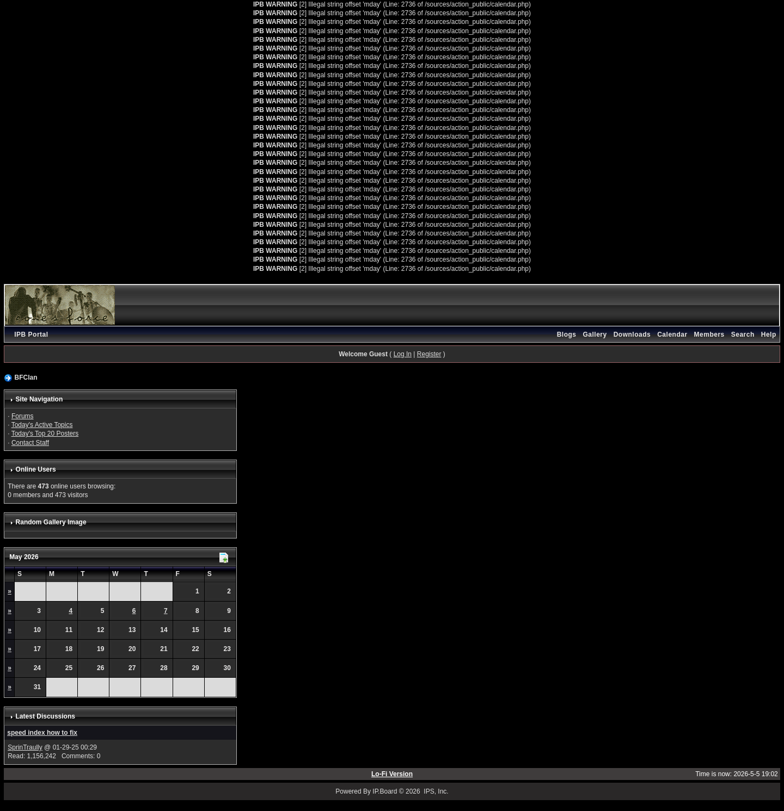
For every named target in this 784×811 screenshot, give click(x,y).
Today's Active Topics (42, 425)
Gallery (595, 334)
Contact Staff (30, 443)
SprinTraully (25, 747)
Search (743, 334)
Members (709, 334)
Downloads (632, 334)
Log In (403, 354)
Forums (22, 416)
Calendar (672, 334)
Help (768, 334)
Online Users (36, 469)
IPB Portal (31, 334)
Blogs (567, 334)
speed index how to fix (42, 732)
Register (429, 354)
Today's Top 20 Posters (44, 433)
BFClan (26, 377)
